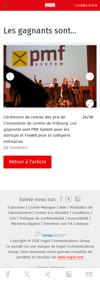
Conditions (81, 212)
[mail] (90, 274)
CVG (13, 218)
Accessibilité (78, 218)
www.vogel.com (70, 257)
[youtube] (68, 199)
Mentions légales (26, 223)
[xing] (48, 274)
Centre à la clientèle (52, 212)
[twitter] (27, 274)
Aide (63, 207)
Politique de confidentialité (42, 218)
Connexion (86, 5)
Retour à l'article (27, 162)
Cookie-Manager (42, 207)
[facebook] (8, 274)
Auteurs (82, 223)
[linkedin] (69, 274)
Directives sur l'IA (58, 223)
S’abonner (16, 207)
